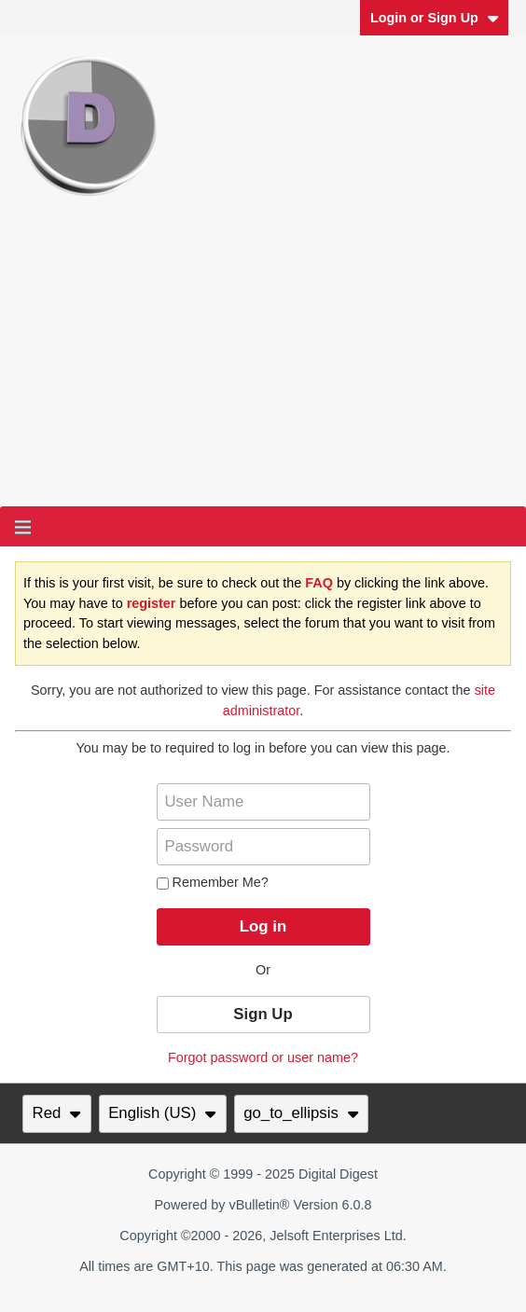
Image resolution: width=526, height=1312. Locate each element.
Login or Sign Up (434, 17)
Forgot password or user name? (263, 1057)
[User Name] (263, 802)
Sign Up (262, 1014)
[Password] (263, 846)
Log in (263, 926)
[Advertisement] (263, 366)
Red (57, 1113)
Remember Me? (213, 882)
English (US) (162, 1113)
